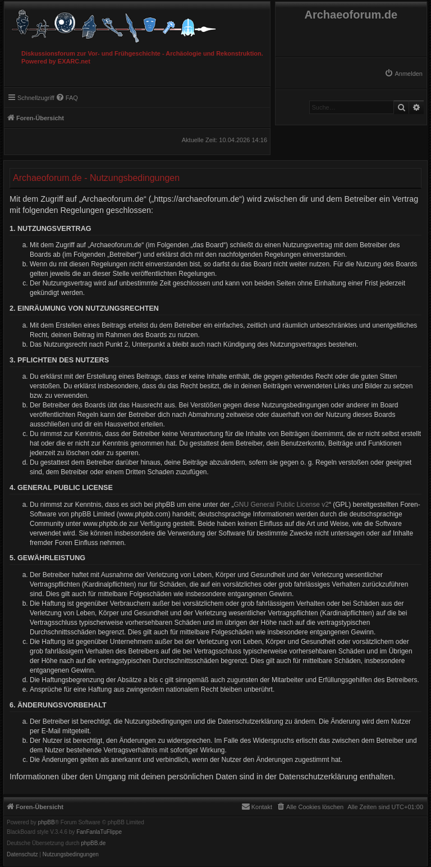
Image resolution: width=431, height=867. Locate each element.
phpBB (46, 822)
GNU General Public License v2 (281, 505)
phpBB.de (93, 843)
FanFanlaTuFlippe (99, 832)
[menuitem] (403, 73)
